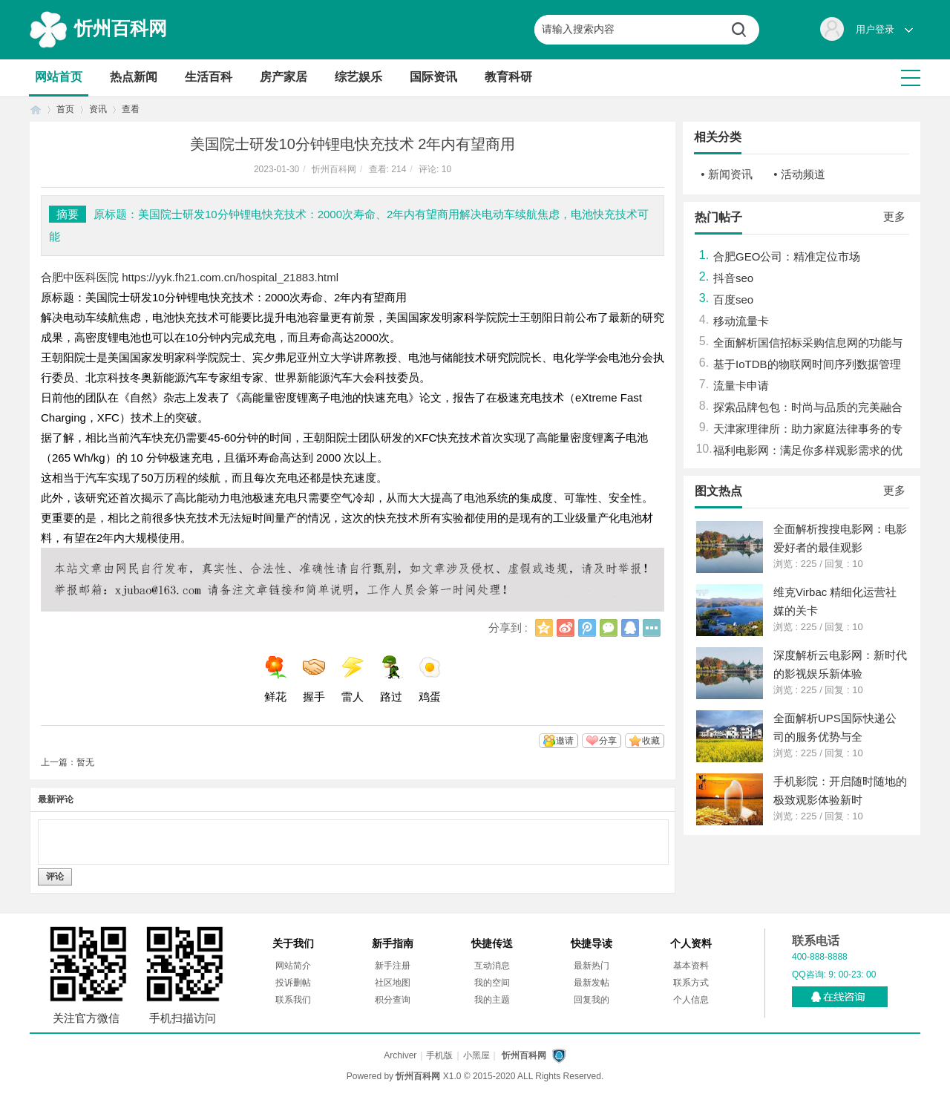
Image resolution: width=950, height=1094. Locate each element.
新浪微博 (565, 628)
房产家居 (283, 77)
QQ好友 (630, 628)
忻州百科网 (120, 28)
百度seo (733, 299)
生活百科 (208, 77)
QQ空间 (544, 628)
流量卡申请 (741, 385)
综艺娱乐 (358, 77)
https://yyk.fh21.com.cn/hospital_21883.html (230, 277)
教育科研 (508, 77)
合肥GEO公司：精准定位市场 (786, 256)
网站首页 (58, 77)
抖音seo (733, 278)
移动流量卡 (741, 321)
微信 (609, 628)
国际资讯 (433, 77)
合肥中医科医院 (80, 277)
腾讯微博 (587, 628)
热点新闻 (133, 77)
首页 (36, 109)
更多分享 (652, 628)
